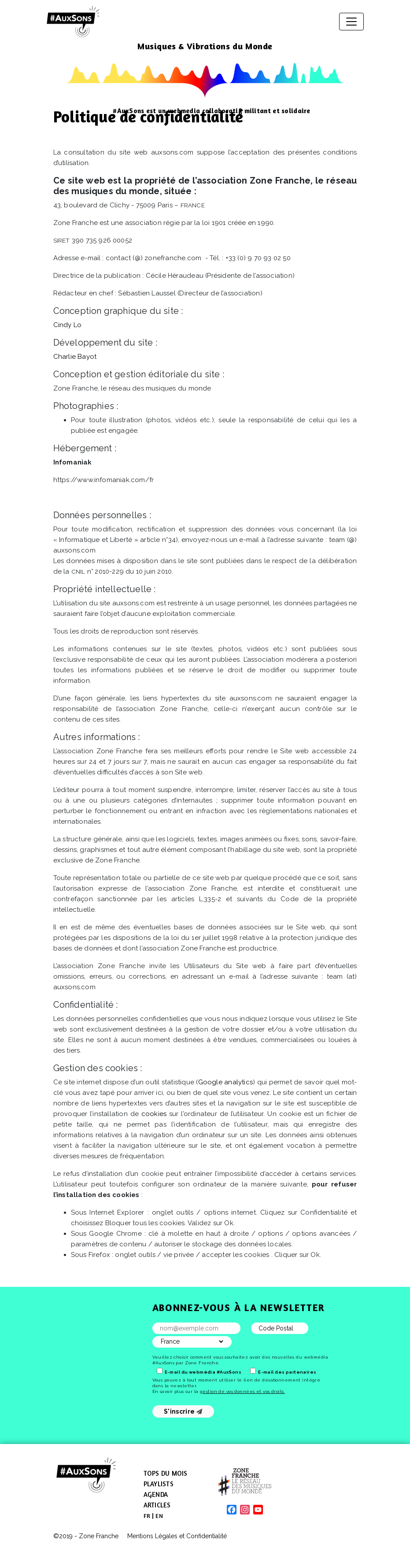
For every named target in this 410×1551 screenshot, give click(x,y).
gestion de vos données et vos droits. (242, 1391)
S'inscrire (183, 1411)
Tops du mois (166, 1473)
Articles (157, 1505)
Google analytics (225, 1082)
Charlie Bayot (75, 357)
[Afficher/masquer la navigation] (351, 21)
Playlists (159, 1484)
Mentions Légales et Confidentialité (177, 1536)
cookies (153, 1114)
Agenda (156, 1494)
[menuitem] (147, 1515)
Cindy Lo (67, 325)
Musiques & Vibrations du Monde (205, 46)
